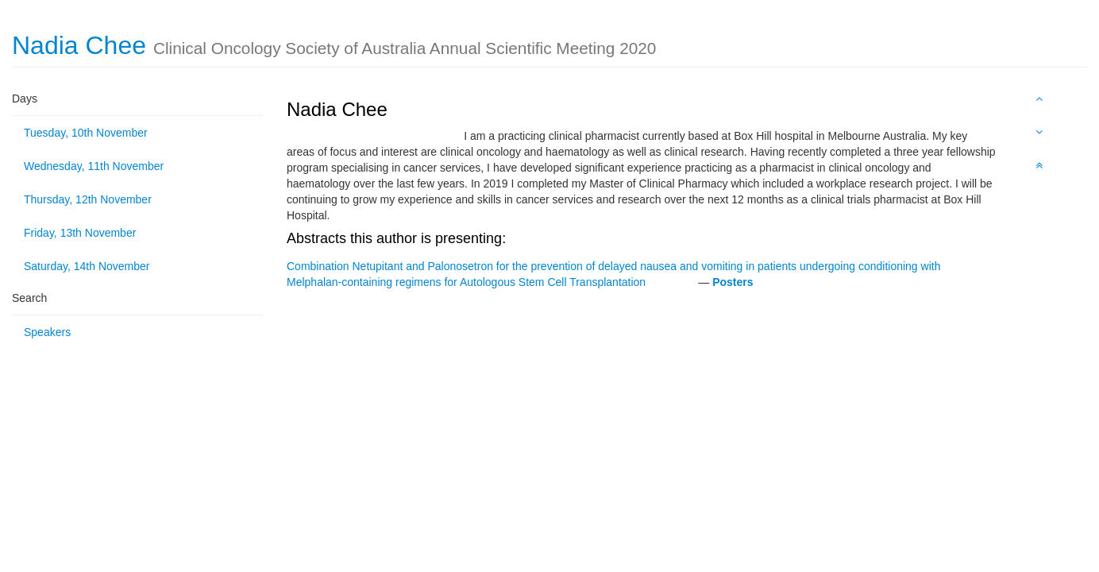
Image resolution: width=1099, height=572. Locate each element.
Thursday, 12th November (88, 199)
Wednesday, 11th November (94, 166)
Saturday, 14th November (87, 266)
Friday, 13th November (80, 232)
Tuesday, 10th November (86, 132)
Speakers (47, 332)
